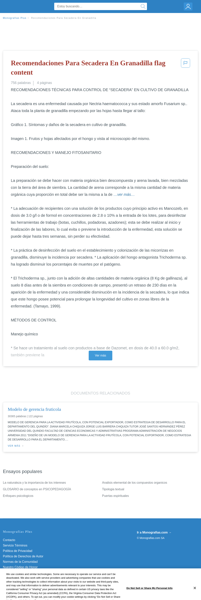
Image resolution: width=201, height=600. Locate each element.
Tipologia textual (113, 489)
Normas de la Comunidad (20, 561)
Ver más (100, 355)
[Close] (195, 594)
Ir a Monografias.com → (154, 532)
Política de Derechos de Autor (23, 556)
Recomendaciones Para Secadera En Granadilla (63, 18)
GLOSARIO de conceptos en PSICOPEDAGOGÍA (37, 489)
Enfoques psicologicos (18, 495)
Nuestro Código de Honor (20, 567)
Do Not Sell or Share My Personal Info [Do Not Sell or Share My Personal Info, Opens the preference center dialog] (149, 594)
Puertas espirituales (115, 495)
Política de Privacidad (17, 551)
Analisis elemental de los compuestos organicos (134, 482)
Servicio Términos (15, 545)
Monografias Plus (15, 18)
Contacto (9, 540)
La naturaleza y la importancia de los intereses (34, 482)
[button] (185, 68)
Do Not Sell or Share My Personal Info (29, 572)
